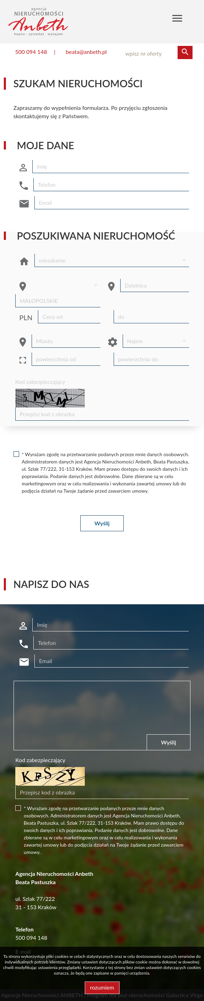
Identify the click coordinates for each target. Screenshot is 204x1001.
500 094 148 (31, 51)
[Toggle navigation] (177, 19)
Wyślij (102, 523)
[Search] (155, 53)
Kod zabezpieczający (40, 381)
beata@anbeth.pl (86, 51)
